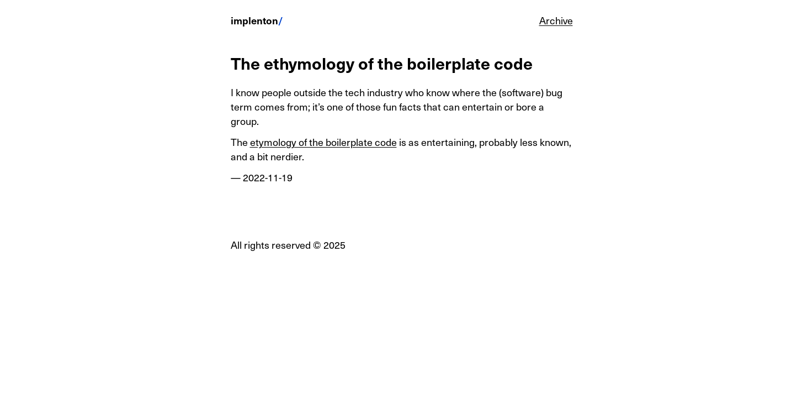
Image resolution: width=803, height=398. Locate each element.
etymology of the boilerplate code (323, 141)
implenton (254, 20)
